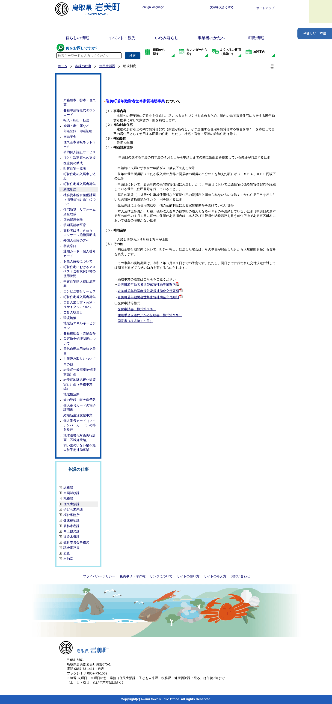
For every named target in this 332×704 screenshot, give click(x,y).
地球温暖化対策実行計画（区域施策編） (79, 437)
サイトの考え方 (215, 576)
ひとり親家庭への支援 (79, 157)
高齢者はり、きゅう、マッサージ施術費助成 (79, 233)
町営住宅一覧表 (74, 168)
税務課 (68, 498)
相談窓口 (69, 246)
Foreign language (152, 7)
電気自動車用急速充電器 (79, 351)
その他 (68, 364)
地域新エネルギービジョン (79, 325)
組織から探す (159, 52)
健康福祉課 (71, 520)
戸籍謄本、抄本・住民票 (79, 102)
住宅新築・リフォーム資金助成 (79, 212)
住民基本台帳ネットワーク (79, 144)
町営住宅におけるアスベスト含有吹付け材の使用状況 (79, 271)
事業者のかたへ (211, 38)
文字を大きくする (222, 7)
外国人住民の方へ (76, 240)
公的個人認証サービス (79, 152)
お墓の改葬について (77, 261)
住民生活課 (107, 66)
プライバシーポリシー (99, 576)
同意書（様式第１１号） (135, 321)
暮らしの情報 (77, 38)
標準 (180, 7)
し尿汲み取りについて (79, 359)
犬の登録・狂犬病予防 (79, 400)
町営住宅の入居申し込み (79, 176)
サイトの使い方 (188, 576)
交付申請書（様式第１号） (137, 309)
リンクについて (161, 576)
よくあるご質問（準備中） (230, 52)
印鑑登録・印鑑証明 (77, 131)
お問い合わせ (240, 576)
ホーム (62, 66)
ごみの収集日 (73, 312)
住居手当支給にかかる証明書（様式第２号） (150, 315)
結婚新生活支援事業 (77, 415)
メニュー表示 (320, 11)
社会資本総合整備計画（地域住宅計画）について (79, 199)
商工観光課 (71, 531)
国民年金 (69, 136)
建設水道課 (71, 537)
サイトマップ (265, 8)
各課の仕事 (83, 66)
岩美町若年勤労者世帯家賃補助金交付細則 (148, 297)
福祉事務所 (71, 515)
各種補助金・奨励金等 (79, 333)
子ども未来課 (73, 509)
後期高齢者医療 (74, 225)
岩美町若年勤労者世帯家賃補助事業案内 (147, 284)
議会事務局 (71, 547)
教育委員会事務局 (76, 542)
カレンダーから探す (196, 52)
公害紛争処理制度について (79, 341)
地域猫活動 (71, 394)
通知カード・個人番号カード (79, 253)
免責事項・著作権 (132, 576)
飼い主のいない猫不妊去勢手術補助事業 (79, 447)
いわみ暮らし (166, 38)
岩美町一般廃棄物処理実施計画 (79, 372)
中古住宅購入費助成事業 (79, 284)
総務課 (68, 487)
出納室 (68, 559)
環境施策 (69, 318)
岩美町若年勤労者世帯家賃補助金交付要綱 (148, 291)
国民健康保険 (73, 219)
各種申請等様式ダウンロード (79, 112)
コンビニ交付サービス (79, 291)
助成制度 (69, 189)
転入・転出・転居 (76, 120)
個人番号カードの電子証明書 (79, 407)
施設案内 (259, 52)
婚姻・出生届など (76, 126)
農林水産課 (71, 526)
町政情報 (256, 38)
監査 (66, 553)
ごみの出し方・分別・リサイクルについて (79, 305)
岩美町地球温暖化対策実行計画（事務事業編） (79, 384)
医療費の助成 (73, 163)
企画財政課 (71, 493)
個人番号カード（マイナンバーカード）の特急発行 (79, 425)
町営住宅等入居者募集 (79, 184)
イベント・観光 (122, 38)
